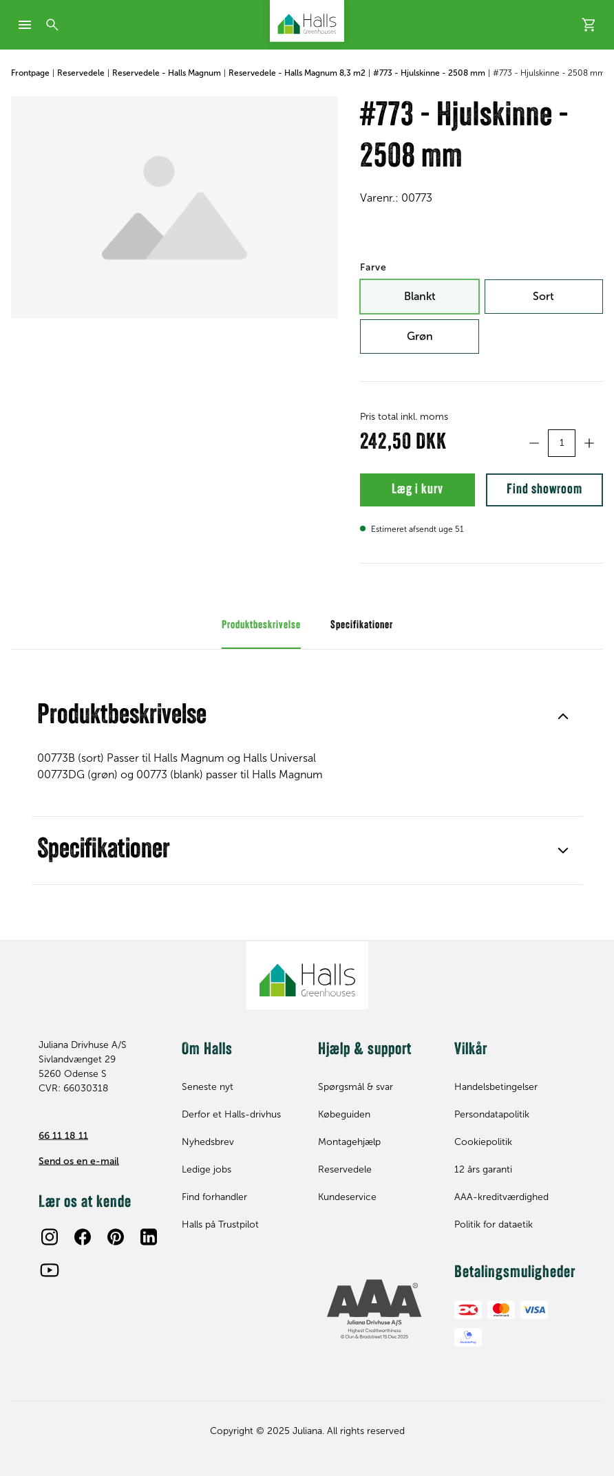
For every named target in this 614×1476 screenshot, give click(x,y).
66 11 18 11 (63, 1135)
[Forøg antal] (589, 443)
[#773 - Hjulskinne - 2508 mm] (174, 207)
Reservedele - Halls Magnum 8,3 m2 (297, 73)
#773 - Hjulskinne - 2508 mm (429, 73)
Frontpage (30, 73)
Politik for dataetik (493, 1224)
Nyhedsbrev (208, 1142)
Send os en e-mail (79, 1160)
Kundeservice (347, 1197)
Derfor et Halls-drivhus (231, 1114)
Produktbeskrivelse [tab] (261, 636)
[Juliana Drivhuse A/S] (307, 21)
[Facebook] (83, 1237)
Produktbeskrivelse (307, 727)
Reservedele (81, 73)
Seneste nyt (207, 1087)
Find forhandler (214, 1197)
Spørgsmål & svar (355, 1087)
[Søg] (52, 25)
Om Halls (207, 1049)
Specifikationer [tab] (361, 636)
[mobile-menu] (25, 25)
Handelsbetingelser (496, 1087)
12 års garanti (483, 1169)
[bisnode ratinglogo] (375, 1309)
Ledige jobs (206, 1169)
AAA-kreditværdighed (501, 1197)
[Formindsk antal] (534, 443)
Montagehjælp (349, 1142)
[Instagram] (50, 1237)
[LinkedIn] (149, 1237)
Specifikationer (307, 861)
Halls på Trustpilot (220, 1224)
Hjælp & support (365, 1049)
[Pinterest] (116, 1237)
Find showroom (534, 495)
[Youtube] (50, 1270)
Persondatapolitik (491, 1114)
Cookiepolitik (483, 1142)
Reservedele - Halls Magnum (166, 73)
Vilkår (470, 1049)
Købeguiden (344, 1114)
